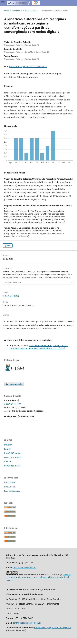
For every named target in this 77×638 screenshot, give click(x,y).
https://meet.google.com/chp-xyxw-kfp (52, 627)
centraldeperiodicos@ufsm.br (27, 622)
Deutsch (8, 444)
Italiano (7, 461)
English (7, 449)
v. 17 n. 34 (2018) (30, 10)
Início (6, 10)
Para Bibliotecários (12, 491)
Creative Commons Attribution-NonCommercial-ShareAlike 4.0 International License (38, 577)
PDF (9, 245)
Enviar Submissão (14, 384)
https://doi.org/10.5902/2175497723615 (28, 66)
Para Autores (9, 486)
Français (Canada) (12, 457)
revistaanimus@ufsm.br (24, 567)
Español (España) (12, 453)
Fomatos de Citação (13, 282)
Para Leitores (9, 482)
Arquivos (16, 10)
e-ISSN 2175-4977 (12, 404)
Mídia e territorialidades (40, 345)
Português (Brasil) (12, 465)
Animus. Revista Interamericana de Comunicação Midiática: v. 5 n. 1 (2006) (39, 347)
